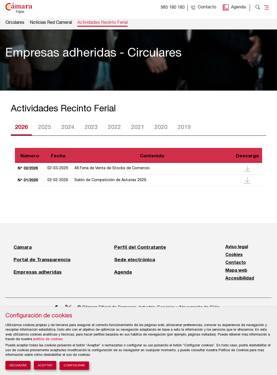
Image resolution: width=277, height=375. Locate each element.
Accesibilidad (239, 278)
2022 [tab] (114, 128)
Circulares (14, 23)
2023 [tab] (91, 128)
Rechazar (18, 365)
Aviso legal (236, 247)
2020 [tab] (160, 128)
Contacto (235, 263)
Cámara (23, 247)
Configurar (74, 365)
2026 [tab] (21, 127)
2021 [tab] (137, 128)
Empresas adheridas (38, 272)
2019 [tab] (184, 128)
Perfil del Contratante (140, 247)
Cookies (234, 255)
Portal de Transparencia (42, 259)
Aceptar (45, 365)
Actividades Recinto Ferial (102, 23)
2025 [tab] (44, 128)
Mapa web (236, 271)
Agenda (238, 7)
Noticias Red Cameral (51, 23)
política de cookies (47, 339)
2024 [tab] (67, 128)
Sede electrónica (134, 259)
